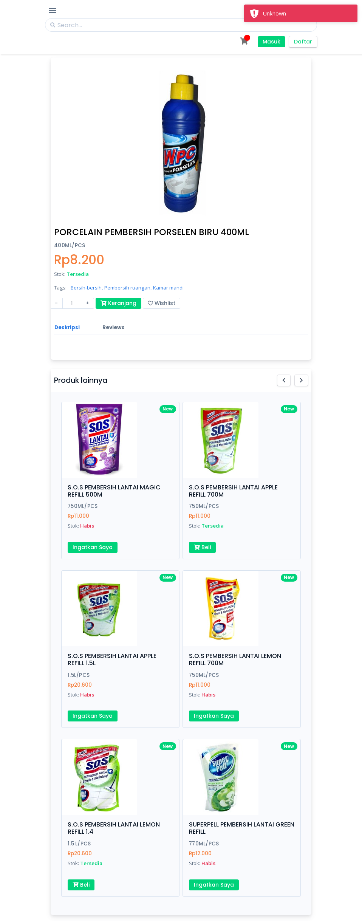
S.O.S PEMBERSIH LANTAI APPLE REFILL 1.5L (112, 659)
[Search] (181, 25)
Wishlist (161, 303)
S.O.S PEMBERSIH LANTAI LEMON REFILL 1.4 (114, 828)
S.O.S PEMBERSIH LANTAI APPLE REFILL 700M (233, 491)
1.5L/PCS (79, 675)
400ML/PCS (69, 245)
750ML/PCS (82, 506)
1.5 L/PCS (79, 843)
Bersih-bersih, (87, 287)
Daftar (303, 41)
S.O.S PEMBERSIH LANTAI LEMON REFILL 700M (235, 659)
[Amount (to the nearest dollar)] (71, 303)
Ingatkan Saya (93, 547)
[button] (284, 380)
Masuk (271, 41)
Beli (202, 547)
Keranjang (118, 303)
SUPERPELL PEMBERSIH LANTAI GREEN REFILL (241, 828)
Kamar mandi (168, 287)
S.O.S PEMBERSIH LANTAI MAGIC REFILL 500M (114, 491)
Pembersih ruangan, (128, 287)
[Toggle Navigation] (52, 10)
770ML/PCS (204, 843)
